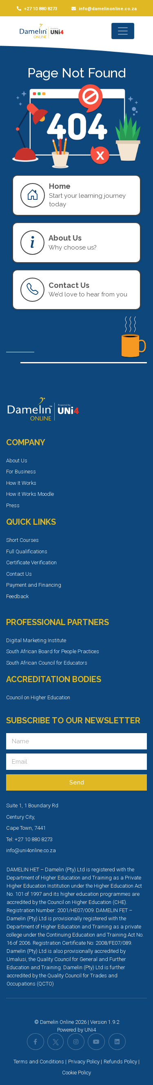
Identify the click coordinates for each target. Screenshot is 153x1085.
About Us (16, 460)
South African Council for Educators (46, 663)
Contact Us (19, 574)
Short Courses (22, 540)
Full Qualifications (26, 551)
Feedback (17, 596)
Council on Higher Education (38, 697)
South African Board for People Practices (52, 651)
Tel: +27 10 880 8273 (29, 839)
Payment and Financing (33, 585)
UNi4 (90, 1030)
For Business (21, 471)
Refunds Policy (120, 1061)
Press (13, 505)
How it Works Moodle (30, 494)
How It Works (21, 483)
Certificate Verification (31, 562)
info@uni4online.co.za (31, 850)
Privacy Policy (84, 1061)
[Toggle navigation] (122, 31)
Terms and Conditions (38, 1061)
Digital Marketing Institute (36, 640)
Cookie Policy (76, 1073)
